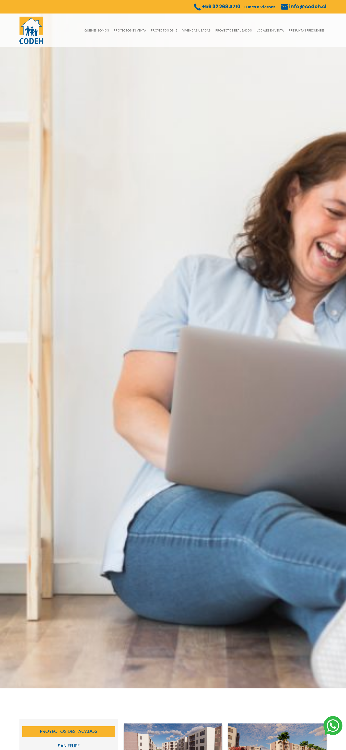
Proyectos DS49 (164, 30)
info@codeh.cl (304, 6)
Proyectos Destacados (68, 731)
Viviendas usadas (196, 30)
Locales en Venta (270, 30)
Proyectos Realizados (233, 30)
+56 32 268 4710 (234, 6)
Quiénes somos (96, 30)
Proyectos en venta (130, 30)
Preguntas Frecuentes (307, 30)
